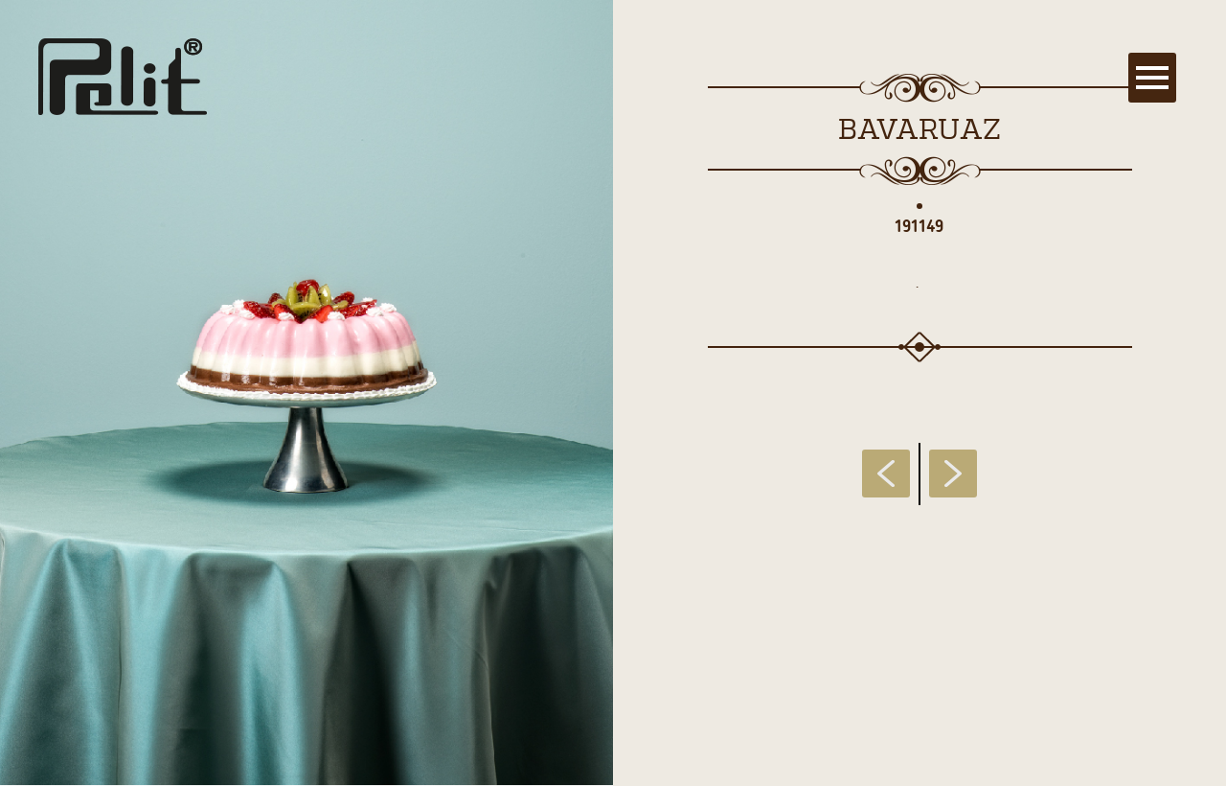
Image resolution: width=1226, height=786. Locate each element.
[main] (613, 393)
